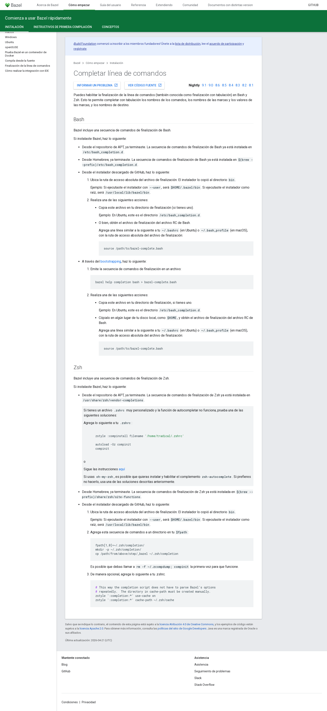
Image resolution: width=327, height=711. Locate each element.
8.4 (231, 85)
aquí (122, 469)
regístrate (80, 48)
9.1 (204, 85)
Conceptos (110, 27)
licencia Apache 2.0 (91, 628)
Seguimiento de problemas (212, 671)
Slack (198, 678)
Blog (64, 664)
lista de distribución (187, 43)
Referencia (138, 5)
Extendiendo (164, 5)
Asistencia (201, 664)
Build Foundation (85, 43)
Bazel (77, 63)
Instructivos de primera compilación (63, 27)
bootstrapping (110, 261)
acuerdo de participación (225, 43)
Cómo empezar (95, 63)
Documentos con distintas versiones (232, 5)
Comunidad (190, 5)
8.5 (224, 85)
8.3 (238, 85)
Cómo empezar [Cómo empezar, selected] (79, 5)
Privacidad (89, 702)
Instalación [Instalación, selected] (14, 27)
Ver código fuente (145, 85)
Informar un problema (97, 85)
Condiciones (70, 702)
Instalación (116, 63)
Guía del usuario (110, 5)
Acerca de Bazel (47, 5)
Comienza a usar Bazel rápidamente (38, 18)
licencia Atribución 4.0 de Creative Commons (187, 624)
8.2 (244, 85)
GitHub (313, 5)
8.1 (251, 85)
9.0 (211, 85)
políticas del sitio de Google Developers (182, 628)
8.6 (217, 85)
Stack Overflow (204, 684)
